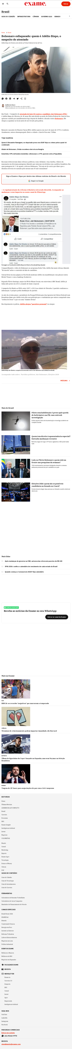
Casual (4, 846)
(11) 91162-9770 (10, 1036)
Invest (3, 831)
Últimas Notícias (7, 804)
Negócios (4, 835)
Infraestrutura (23, 16)
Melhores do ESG (7, 956)
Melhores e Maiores (8, 953)
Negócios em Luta (7, 941)
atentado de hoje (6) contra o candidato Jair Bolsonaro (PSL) (43, 114)
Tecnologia (5, 860)
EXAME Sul (5, 917)
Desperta (7, 984)
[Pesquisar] (7, 4)
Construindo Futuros (8, 924)
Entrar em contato (8, 1033)
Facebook (5, 1025)
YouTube (4, 1014)
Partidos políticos (28, 374)
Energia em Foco (7, 927)
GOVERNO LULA (46, 16)
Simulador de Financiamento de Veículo (14, 904)
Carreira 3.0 (8, 981)
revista (7, 969)
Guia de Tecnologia (8, 881)
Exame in (7, 977)
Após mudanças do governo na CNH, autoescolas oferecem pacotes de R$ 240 (33, 561)
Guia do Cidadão (8, 16)
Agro (6, 997)
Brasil (5, 11)
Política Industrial (7, 944)
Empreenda (8, 1001)
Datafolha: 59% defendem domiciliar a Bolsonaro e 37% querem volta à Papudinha (32, 154)
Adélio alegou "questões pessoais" (33, 304)
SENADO (57, 16)
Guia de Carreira (7, 887)
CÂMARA (36, 16)
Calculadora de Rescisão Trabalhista (13, 898)
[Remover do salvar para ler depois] (25, 98)
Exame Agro (5, 857)
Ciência (4, 867)
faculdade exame (11, 965)
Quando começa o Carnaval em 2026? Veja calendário (24, 572)
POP (3, 870)
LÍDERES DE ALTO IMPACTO (10, 808)
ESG (3, 821)
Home (3, 32)
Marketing (5, 850)
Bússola (4, 920)
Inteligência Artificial (8, 828)
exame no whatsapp (11, 607)
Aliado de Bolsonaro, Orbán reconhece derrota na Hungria (23, 149)
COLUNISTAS (6, 838)
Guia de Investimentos (9, 884)
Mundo (4, 843)
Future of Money (7, 863)
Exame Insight (6, 825)
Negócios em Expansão (9, 960)
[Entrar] (65, 4)
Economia (5, 818)
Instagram (5, 1021)
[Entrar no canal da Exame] (56, 617)
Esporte (4, 853)
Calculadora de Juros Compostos (12, 901)
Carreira (4, 815)
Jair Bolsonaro (41, 374)
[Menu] (3, 4)
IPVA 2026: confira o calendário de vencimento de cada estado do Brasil (31, 566)
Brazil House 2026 (7, 914)
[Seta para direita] (67, 16)
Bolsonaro (59, 118)
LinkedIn (4, 1018)
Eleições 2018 (53, 374)
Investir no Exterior (8, 931)
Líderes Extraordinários (9, 937)
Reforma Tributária (8, 934)
